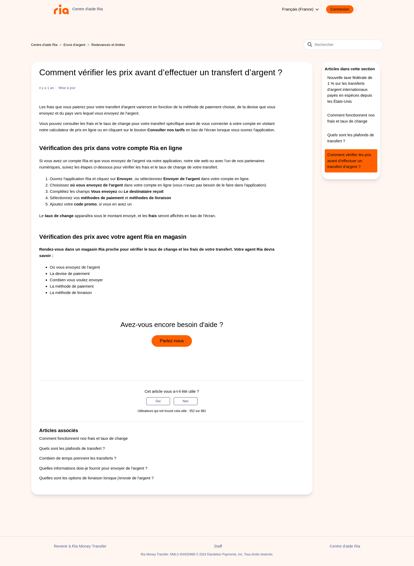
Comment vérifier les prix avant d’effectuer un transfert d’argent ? (349, 160)
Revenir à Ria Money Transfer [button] (80, 546)
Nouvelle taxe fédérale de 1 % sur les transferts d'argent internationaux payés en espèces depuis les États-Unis (349, 89)
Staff (218, 546)
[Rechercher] (343, 44)
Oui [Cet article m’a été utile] (158, 401)
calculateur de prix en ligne (72, 130)
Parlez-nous (172, 340)
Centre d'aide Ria (44, 45)
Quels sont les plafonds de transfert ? (72, 448)
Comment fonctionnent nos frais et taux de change (83, 438)
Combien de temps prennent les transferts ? (77, 458)
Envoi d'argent (74, 45)
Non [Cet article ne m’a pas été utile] (186, 401)
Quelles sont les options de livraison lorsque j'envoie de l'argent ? (96, 478)
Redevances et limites (108, 45)
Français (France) (301, 9)
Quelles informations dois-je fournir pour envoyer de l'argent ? (93, 468)
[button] (342, 9)
